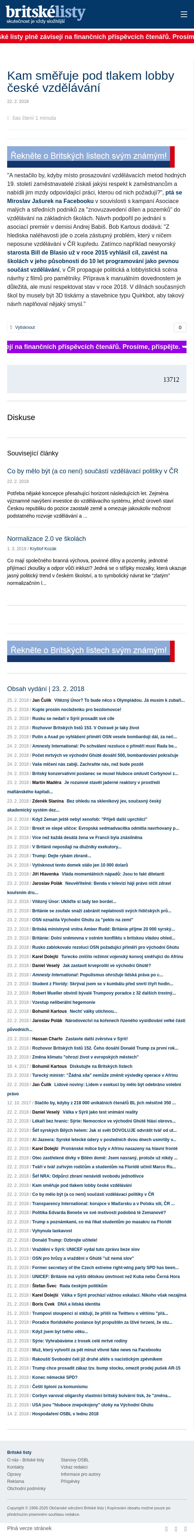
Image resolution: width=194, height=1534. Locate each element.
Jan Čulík (41, 700)
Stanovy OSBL (75, 1460)
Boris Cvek (43, 1304)
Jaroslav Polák (47, 883)
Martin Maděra (46, 782)
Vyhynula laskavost (52, 1230)
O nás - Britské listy (25, 1460)
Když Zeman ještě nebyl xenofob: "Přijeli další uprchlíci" (89, 819)
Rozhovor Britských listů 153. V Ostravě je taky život (85, 727)
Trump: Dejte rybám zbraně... (61, 855)
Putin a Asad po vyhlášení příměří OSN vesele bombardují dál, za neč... (104, 736)
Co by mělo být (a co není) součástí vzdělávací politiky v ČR (92, 471)
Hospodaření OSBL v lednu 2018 (65, 1413)
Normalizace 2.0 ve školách (46, 538)
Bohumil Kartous (49, 1011)
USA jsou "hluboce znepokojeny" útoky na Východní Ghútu (92, 1404)
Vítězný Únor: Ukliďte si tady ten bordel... (74, 901)
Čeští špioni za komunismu (60, 1386)
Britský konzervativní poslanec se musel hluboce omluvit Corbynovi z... (105, 773)
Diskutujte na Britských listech (101, 1066)
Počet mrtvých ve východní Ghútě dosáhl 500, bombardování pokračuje (105, 755)
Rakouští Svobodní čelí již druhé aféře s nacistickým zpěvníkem (97, 1359)
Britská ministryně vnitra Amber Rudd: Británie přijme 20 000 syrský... (103, 929)
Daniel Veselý (46, 965)
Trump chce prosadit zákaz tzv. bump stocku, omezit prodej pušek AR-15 (106, 1368)
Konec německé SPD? (55, 1377)
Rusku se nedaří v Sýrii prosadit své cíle (73, 718)
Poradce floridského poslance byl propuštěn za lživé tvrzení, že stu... (102, 1322)
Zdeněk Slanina (48, 801)
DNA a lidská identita (79, 1304)
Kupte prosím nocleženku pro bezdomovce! (76, 709)
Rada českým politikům (83, 1285)
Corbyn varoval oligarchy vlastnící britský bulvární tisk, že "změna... (101, 1395)
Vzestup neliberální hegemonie (63, 1002)
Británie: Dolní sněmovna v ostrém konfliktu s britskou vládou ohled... (103, 938)
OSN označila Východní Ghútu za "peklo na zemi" (82, 919)
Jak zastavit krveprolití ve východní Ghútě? (107, 965)
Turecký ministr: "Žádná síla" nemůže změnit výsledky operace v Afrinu (105, 1075)
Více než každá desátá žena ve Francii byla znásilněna (87, 837)
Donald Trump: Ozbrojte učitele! (64, 1240)
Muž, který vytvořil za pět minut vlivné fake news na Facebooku (96, 1349)
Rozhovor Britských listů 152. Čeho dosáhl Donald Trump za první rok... (105, 1048)
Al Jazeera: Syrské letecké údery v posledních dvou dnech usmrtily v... (104, 1139)
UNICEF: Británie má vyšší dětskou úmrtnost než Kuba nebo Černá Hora (106, 1276)
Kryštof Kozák (43, 548)
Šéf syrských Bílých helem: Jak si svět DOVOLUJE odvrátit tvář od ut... (104, 1130)
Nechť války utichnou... (93, 1011)
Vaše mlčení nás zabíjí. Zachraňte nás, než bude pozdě (88, 764)
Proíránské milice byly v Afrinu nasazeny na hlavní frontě (119, 1148)
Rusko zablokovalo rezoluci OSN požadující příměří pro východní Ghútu (105, 947)
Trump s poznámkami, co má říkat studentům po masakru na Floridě (101, 1221)
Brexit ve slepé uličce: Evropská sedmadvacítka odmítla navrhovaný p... (105, 828)
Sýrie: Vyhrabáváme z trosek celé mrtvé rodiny (79, 1340)
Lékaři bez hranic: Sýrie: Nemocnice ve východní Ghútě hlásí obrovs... (104, 1121)
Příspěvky (70, 1481)
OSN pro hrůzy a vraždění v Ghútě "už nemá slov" (83, 1258)
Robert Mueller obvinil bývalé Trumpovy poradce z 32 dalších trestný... (104, 993)
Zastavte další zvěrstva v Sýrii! (97, 1038)
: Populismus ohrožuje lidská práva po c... (97, 974)
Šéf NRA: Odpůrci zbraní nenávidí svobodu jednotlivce (88, 1176)
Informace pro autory (81, 1474)
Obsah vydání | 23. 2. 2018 (45, 688)
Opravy (14, 1474)
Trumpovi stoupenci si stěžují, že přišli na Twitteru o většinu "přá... (100, 1313)
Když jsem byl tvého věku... (60, 1331)
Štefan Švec (44, 1285)
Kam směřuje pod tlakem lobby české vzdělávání (82, 1185)
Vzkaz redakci (74, 1467)
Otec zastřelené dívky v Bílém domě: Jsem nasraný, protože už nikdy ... (105, 1157)
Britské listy (78, 15)
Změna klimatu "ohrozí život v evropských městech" (85, 1057)
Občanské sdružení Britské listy (76, 1508)
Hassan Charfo (47, 1038)
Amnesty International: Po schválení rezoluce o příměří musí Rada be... (104, 746)
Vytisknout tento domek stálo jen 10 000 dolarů (80, 865)
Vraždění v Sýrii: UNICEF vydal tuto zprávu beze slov (86, 1249)
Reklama (15, 1481)
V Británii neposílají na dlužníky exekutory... (76, 846)
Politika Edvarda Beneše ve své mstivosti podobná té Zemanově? (99, 1212)
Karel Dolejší (45, 956)
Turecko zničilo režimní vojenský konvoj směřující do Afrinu (122, 956)
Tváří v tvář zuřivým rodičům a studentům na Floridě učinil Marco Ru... (104, 1166)
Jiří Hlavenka (45, 874)
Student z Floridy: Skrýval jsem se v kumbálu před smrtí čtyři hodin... (102, 983)
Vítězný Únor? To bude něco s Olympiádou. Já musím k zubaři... (119, 700)
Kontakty (15, 1467)
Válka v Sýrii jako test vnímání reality (100, 1112)
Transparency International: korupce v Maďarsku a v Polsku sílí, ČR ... (103, 1203)
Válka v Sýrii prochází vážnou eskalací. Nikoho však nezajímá (123, 1295)
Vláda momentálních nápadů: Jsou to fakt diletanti (113, 874)
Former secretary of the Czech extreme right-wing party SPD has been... (105, 1267)
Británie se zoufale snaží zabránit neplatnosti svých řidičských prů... (101, 910)
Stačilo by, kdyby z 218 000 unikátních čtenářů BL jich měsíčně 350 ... (105, 1102)
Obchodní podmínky (26, 1488)
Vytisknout (22, 327)
